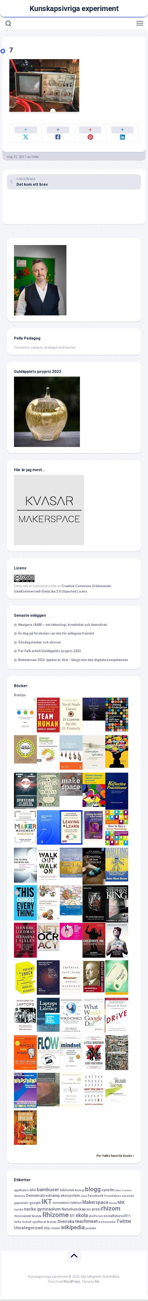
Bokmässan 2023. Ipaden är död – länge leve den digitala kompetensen (73, 661)
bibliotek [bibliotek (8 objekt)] (67, 1192)
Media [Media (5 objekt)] (113, 1204)
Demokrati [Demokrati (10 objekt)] (35, 1197)
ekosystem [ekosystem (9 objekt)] (70, 1197)
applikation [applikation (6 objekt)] (21, 1192)
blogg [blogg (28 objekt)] (93, 1190)
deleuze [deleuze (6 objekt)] (19, 1197)
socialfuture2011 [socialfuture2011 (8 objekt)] (117, 1218)
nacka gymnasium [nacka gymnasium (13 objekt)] (42, 1210)
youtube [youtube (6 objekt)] (90, 1230)
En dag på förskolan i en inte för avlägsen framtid (56, 635)
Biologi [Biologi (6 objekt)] (79, 1192)
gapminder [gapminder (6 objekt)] (21, 1204)
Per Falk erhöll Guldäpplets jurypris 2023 (49, 652)
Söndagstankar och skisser (39, 644)
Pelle (35, 158)
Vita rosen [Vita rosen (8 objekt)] (52, 1230)
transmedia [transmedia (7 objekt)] (107, 1223)
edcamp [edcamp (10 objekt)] (52, 1197)
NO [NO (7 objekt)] (88, 1211)
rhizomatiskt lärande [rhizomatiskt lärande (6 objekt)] (28, 1217)
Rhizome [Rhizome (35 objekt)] (55, 1216)
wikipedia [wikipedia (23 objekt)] (73, 1228)
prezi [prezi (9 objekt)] (96, 1211)
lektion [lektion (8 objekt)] (76, 1204)
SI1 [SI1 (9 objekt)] (72, 1217)
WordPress (71, 1283)
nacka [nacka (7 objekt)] (18, 1211)
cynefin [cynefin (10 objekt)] (107, 1191)
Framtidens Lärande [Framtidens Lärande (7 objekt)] (119, 1197)
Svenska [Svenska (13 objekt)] (65, 1223)
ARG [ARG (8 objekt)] (32, 1192)
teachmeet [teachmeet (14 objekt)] (86, 1223)
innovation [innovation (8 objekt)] (61, 1204)
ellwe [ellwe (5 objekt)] (84, 1197)
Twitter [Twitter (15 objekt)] (124, 1223)
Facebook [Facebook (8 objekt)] (95, 1197)
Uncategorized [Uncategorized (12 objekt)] (28, 1229)
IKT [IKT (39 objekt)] (46, 1203)
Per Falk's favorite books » (115, 1157)
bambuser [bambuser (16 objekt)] (48, 1191)
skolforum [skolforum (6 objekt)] (96, 1217)
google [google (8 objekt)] (35, 1204)
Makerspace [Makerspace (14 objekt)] (95, 1204)
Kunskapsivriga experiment (74, 8)
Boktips (20, 697)
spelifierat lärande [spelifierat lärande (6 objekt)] (44, 1223)
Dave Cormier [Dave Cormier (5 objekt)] (123, 1192)
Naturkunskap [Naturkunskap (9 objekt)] (74, 1211)
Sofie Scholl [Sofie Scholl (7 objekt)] (22, 1223)
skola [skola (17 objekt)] (82, 1217)
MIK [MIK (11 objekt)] (121, 1204)
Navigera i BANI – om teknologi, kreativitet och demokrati (62, 626)
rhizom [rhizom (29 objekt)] (110, 1210)
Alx (97, 1283)
